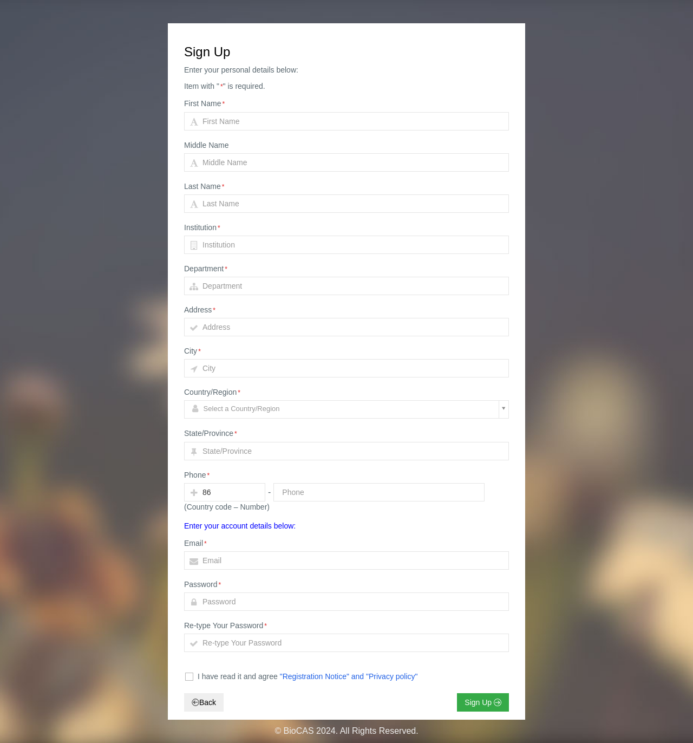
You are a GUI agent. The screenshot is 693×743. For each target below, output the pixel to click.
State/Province (210, 433)
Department (205, 268)
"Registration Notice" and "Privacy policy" (349, 676)
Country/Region (212, 392)
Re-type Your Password (225, 625)
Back (204, 702)
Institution (202, 227)
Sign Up (483, 702)
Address (199, 309)
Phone (197, 475)
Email (195, 543)
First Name (204, 103)
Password (202, 584)
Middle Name (206, 145)
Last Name (204, 186)
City (192, 351)
